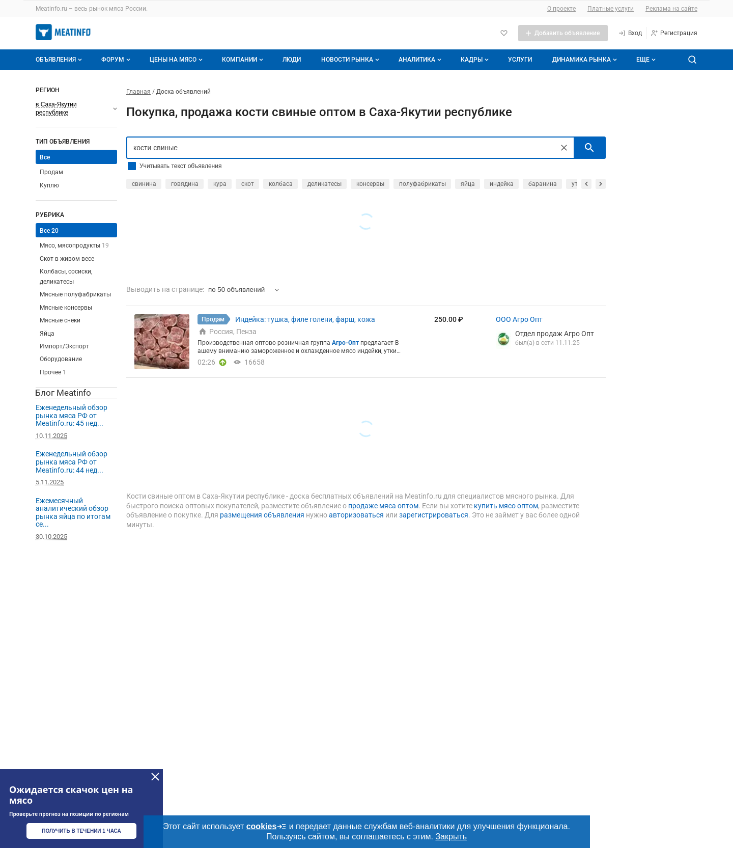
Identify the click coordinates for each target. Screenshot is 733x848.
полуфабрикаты (422, 183)
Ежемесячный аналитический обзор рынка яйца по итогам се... (73, 513)
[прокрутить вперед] (601, 184)
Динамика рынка (585, 60)
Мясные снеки (60, 320)
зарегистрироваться (433, 515)
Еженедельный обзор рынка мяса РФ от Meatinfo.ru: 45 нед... (71, 415)
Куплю (49, 185)
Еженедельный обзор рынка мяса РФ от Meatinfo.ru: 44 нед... (71, 462)
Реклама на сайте (671, 8)
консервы (370, 183)
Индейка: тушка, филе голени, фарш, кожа (305, 319)
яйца (468, 183)
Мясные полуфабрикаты (75, 294)
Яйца (47, 333)
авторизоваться (356, 515)
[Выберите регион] (76, 108)
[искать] (589, 148)
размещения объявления (262, 515)
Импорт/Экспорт (64, 346)
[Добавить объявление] (563, 33)
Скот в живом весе (67, 258)
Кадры (476, 60)
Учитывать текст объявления (180, 166)
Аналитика (421, 60)
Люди (292, 59)
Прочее (53, 372)
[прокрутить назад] (586, 184)
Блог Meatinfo (63, 393)
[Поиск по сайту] (692, 59)
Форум (116, 60)
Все (45, 157)
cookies (266, 827)
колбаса (281, 183)
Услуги (520, 59)
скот (247, 183)
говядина (185, 183)
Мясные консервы (66, 307)
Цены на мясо (177, 60)
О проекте (561, 8)
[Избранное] (504, 33)
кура (220, 183)
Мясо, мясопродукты (74, 245)
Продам (51, 172)
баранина (542, 183)
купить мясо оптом (506, 506)
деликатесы (324, 183)
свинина (144, 183)
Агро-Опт (345, 342)
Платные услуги (610, 8)
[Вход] (630, 33)
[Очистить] (564, 148)
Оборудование (61, 359)
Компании (243, 60)
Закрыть (451, 836)
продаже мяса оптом (383, 506)
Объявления (60, 60)
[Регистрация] (673, 33)
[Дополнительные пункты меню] (645, 59)
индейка (502, 183)
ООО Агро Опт (519, 319)
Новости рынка (351, 60)
